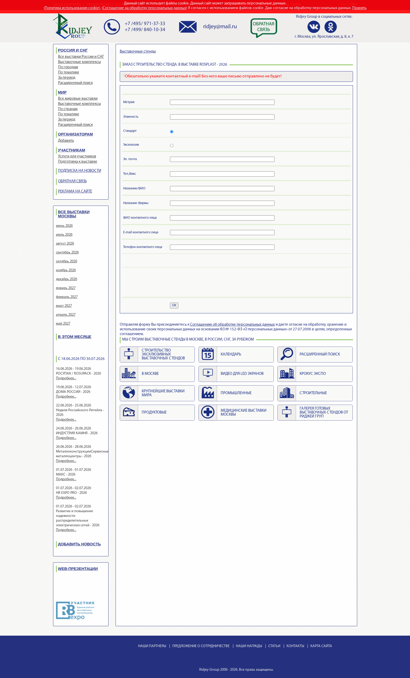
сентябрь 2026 (67, 253)
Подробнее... (66, 378)
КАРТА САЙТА (321, 646)
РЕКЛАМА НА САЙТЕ (75, 192)
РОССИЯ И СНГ (73, 50)
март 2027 (64, 306)
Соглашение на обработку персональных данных (144, 8)
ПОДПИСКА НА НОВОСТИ (79, 171)
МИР (62, 92)
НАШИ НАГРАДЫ (249, 646)
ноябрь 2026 (66, 270)
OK (174, 305)
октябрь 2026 (66, 261)
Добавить (66, 141)
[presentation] (163, 283)
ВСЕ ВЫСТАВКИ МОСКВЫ (74, 214)
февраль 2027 (67, 297)
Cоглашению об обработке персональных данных (232, 325)
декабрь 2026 (66, 279)
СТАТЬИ (274, 646)
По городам (68, 67)
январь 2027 (66, 288)
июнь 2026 (64, 226)
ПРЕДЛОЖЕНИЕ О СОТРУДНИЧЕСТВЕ (201, 646)
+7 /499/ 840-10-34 (145, 29)
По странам (68, 109)
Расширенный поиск (75, 83)
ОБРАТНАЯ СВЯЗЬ (72, 181)
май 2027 (63, 324)
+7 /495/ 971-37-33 (145, 23)
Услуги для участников (77, 157)
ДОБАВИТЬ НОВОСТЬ (79, 544)
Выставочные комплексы (79, 62)
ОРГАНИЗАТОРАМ (75, 134)
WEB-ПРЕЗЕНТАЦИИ (78, 568)
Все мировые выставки (78, 99)
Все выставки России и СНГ (81, 57)
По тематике (68, 73)
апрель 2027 (66, 315)
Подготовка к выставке (77, 162)
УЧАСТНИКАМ (71, 150)
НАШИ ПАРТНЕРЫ (152, 646)
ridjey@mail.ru (220, 27)
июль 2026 (64, 235)
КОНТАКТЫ (295, 646)
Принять (359, 8)
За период (66, 78)
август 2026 (65, 244)
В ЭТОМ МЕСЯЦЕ (75, 336)
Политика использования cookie (72, 8)
